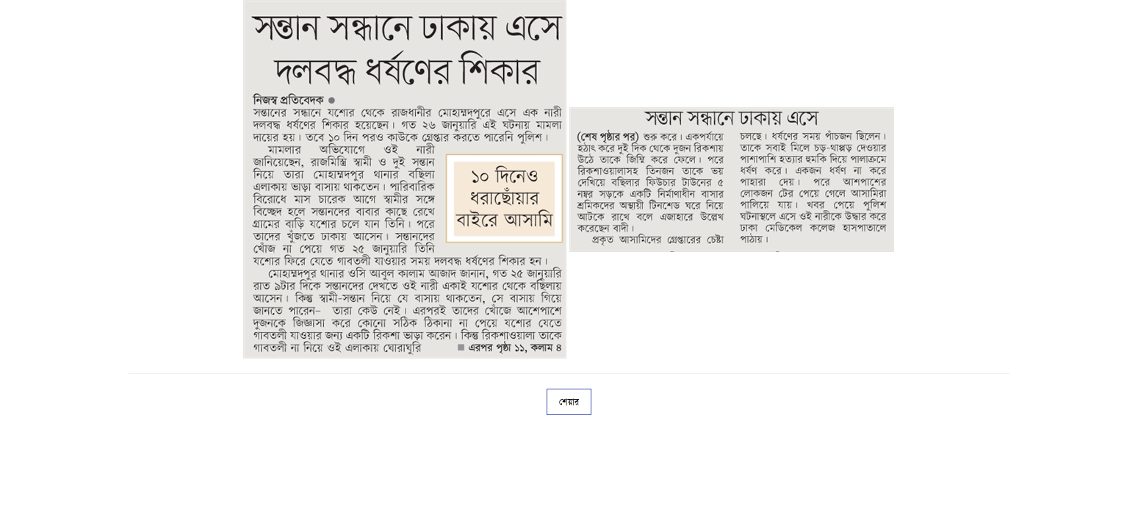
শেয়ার (569, 402)
